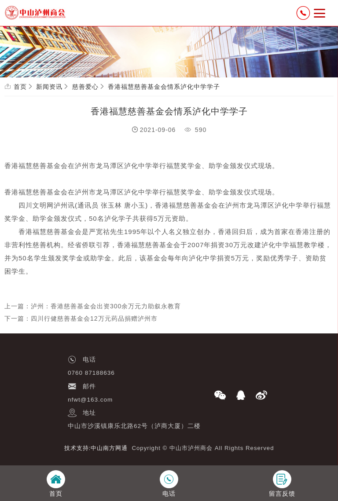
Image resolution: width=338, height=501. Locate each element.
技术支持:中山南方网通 (96, 448)
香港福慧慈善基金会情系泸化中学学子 (164, 86)
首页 (20, 86)
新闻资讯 (49, 86)
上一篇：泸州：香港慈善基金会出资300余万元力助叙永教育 (92, 306)
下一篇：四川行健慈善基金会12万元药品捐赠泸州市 (81, 318)
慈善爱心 (85, 86)
